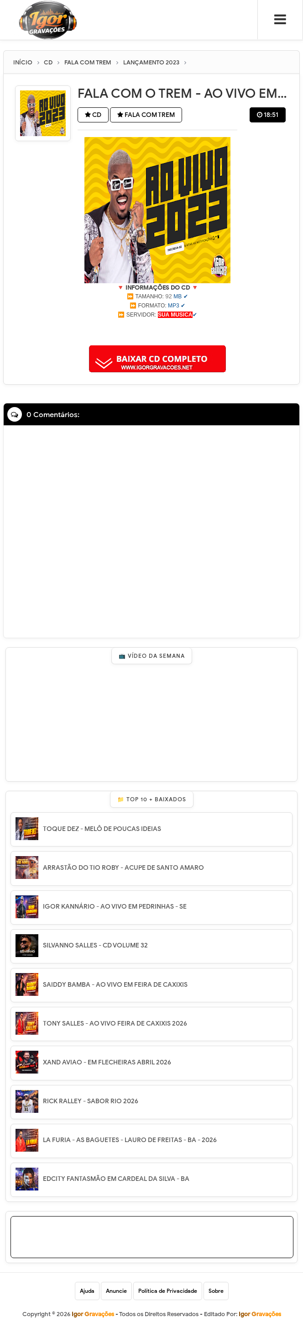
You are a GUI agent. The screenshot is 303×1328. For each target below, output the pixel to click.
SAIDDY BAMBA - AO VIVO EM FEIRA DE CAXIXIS (115, 985)
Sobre (216, 1290)
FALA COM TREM (146, 115)
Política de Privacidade (167, 1290)
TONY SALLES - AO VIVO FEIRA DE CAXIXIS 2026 (115, 1023)
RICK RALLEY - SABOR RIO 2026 (90, 1101)
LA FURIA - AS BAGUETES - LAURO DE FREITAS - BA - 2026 (130, 1140)
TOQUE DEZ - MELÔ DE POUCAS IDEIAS (102, 829)
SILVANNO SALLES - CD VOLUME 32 (95, 945)
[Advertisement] (157, 330)
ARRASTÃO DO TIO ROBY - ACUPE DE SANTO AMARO (123, 868)
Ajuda (87, 1290)
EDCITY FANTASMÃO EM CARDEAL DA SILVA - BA (116, 1179)
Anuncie (116, 1290)
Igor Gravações (260, 1314)
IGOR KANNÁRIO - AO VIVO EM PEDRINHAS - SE (115, 906)
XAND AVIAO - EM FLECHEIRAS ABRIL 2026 (107, 1062)
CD (93, 115)
